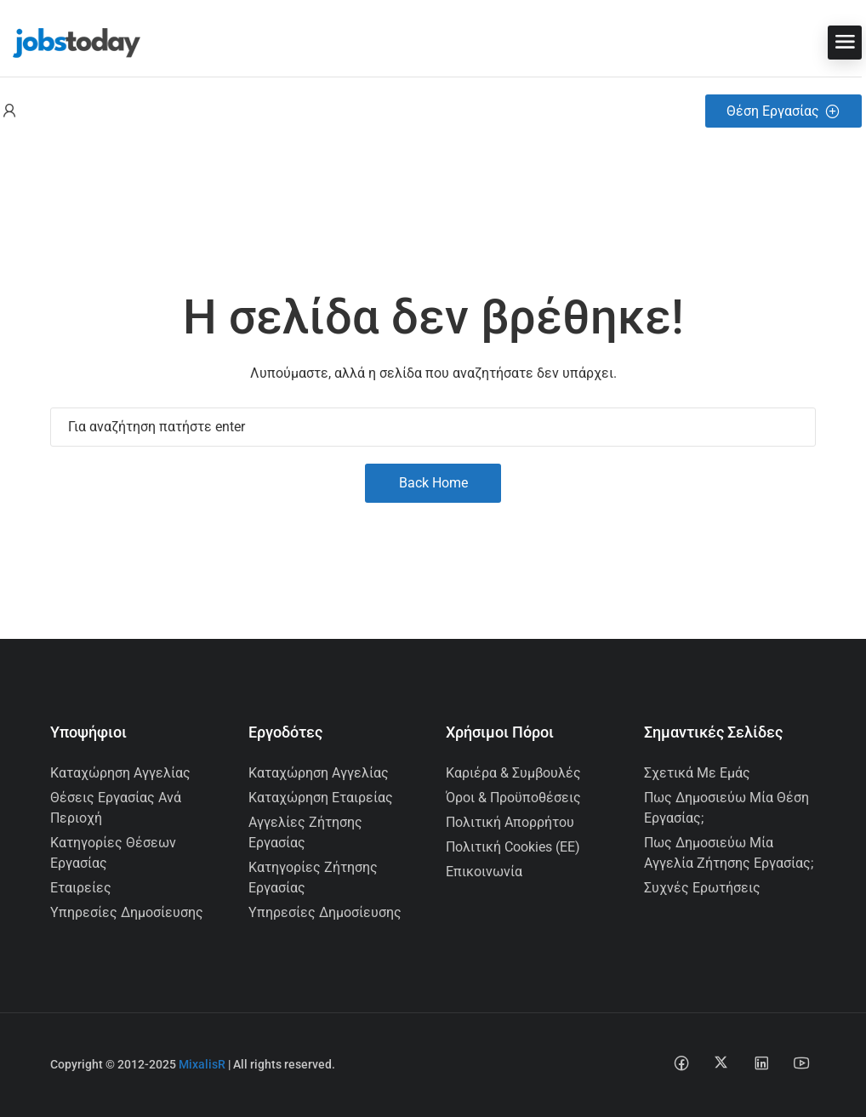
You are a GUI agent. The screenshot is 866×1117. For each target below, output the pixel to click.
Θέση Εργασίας (783, 111)
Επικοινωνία (484, 871)
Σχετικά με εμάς (697, 773)
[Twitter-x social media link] (721, 1062)
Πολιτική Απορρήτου (510, 822)
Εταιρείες (80, 888)
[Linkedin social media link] (761, 1062)
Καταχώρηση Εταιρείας (320, 797)
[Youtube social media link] (801, 1062)
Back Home (433, 483)
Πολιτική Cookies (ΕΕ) (513, 847)
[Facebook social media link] (681, 1062)
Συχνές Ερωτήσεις (702, 888)
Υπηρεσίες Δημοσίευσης (126, 912)
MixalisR (202, 1064)
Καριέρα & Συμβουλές (513, 773)
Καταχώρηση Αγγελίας (120, 773)
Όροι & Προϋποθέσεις (513, 797)
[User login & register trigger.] (9, 111)
